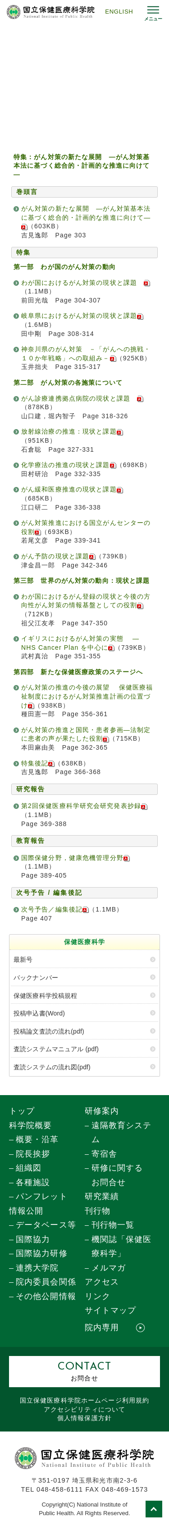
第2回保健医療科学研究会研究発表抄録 (84, 805)
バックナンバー (36, 977)
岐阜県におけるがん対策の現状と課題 (82, 315)
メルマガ (108, 1267)
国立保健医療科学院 (84, 1400)
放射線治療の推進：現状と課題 (72, 431)
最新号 (23, 959)
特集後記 (38, 763)
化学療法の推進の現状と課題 (68, 464)
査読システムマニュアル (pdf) (56, 1049)
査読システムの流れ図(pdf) (52, 1067)
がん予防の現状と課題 (58, 556)
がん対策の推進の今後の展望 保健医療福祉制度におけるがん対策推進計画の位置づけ (87, 696)
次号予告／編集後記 (55, 909)
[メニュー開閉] (153, 12)
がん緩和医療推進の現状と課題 (72, 489)
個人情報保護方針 (84, 1418)
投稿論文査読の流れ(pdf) (49, 1031)
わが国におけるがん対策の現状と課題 (82, 282)
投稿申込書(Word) (39, 1013)
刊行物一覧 (113, 1224)
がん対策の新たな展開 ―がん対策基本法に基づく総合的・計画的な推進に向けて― (86, 217)
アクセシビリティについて (84, 1409)
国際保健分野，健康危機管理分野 (75, 857)
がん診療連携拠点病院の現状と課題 (82, 398)
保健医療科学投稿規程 (45, 995)
